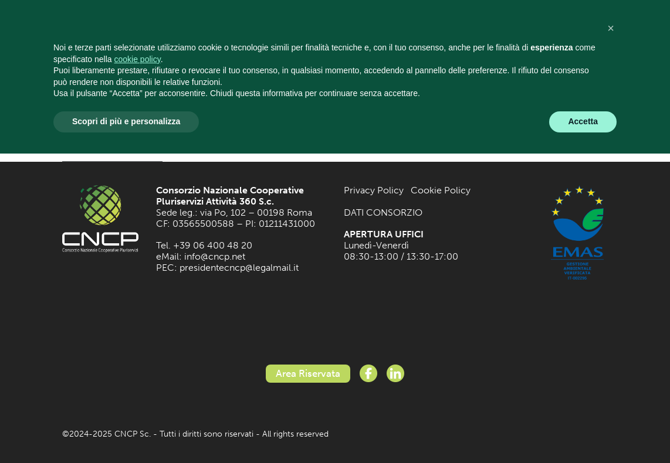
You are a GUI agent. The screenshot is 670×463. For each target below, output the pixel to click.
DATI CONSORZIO (383, 212)
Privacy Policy (374, 190)
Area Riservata (308, 373)
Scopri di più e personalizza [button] (126, 121)
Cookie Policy (441, 190)
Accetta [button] (583, 121)
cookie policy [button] (137, 59)
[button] (610, 28)
